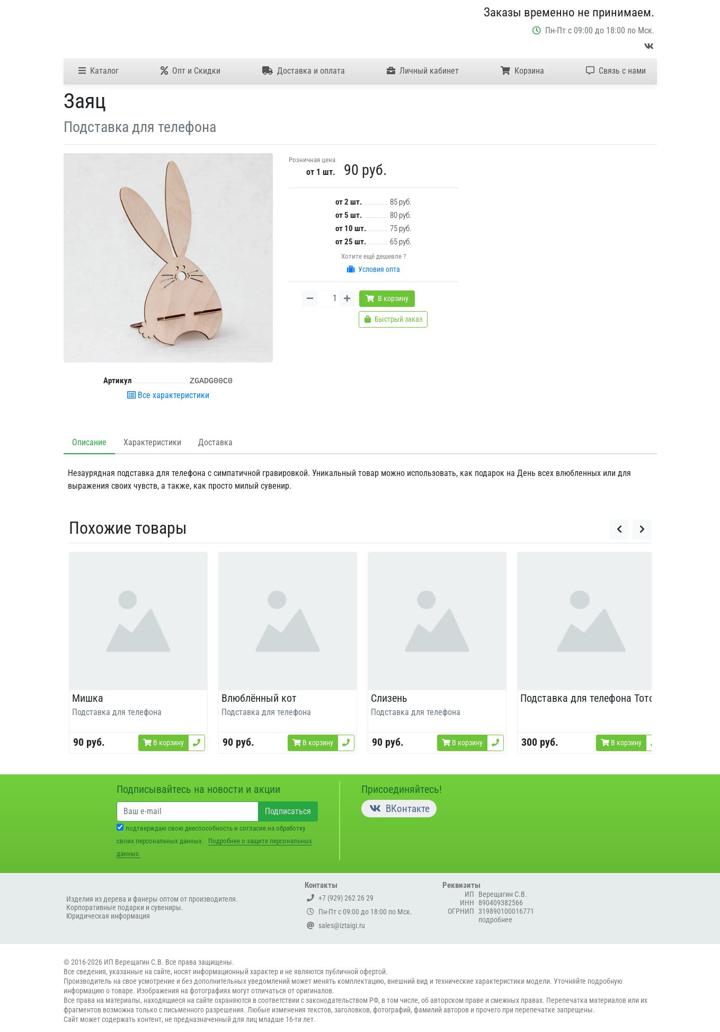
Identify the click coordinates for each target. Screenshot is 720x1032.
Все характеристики (168, 395)
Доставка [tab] (215, 442)
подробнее (495, 919)
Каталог (98, 71)
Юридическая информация (108, 916)
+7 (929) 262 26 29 (340, 898)
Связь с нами (616, 71)
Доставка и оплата (303, 71)
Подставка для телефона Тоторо (592, 698)
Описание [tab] (89, 442)
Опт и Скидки (190, 71)
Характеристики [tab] (152, 442)
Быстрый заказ (393, 319)
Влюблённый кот (259, 698)
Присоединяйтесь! (401, 789)
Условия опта (373, 269)
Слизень (389, 698)
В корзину (387, 298)
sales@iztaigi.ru (336, 925)
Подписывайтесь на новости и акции (198, 789)
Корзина (522, 71)
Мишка (87, 698)
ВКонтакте (399, 808)
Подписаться (288, 811)
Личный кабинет (423, 71)
